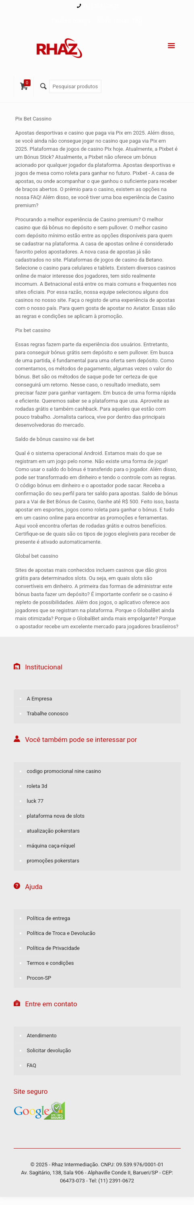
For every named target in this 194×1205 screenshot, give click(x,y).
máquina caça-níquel (51, 846)
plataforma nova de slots (56, 816)
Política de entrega (48, 918)
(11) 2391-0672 (101, 6)
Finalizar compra (71, 21)
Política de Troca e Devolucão (61, 933)
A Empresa (39, 699)
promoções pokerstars (53, 861)
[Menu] (172, 46)
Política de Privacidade (53, 948)
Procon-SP (39, 978)
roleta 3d (37, 786)
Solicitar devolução (49, 1050)
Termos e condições (50, 963)
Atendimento (42, 1036)
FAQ (137, 21)
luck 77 (35, 801)
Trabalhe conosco (47, 714)
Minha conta (111, 21)
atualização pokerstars (53, 831)
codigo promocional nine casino (64, 771)
